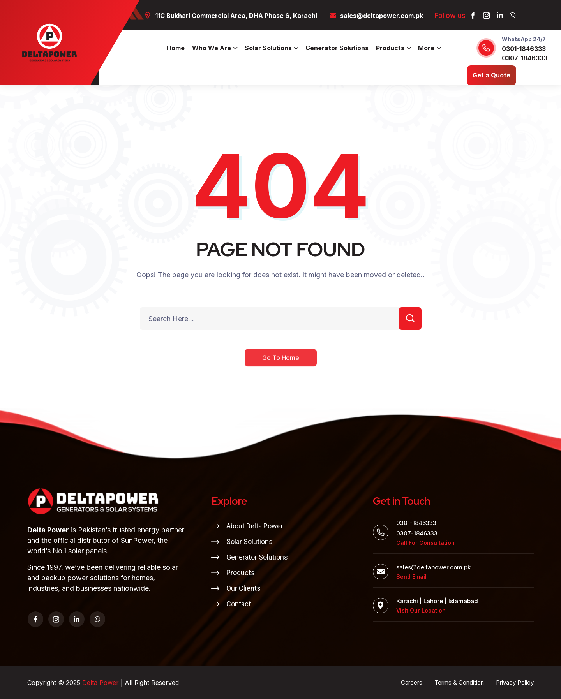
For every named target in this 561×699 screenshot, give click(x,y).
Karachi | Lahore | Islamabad (437, 601)
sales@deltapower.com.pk (433, 567)
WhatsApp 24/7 (524, 39)
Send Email (411, 576)
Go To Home (280, 364)
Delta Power (100, 683)
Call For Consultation (425, 542)
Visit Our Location (421, 610)
